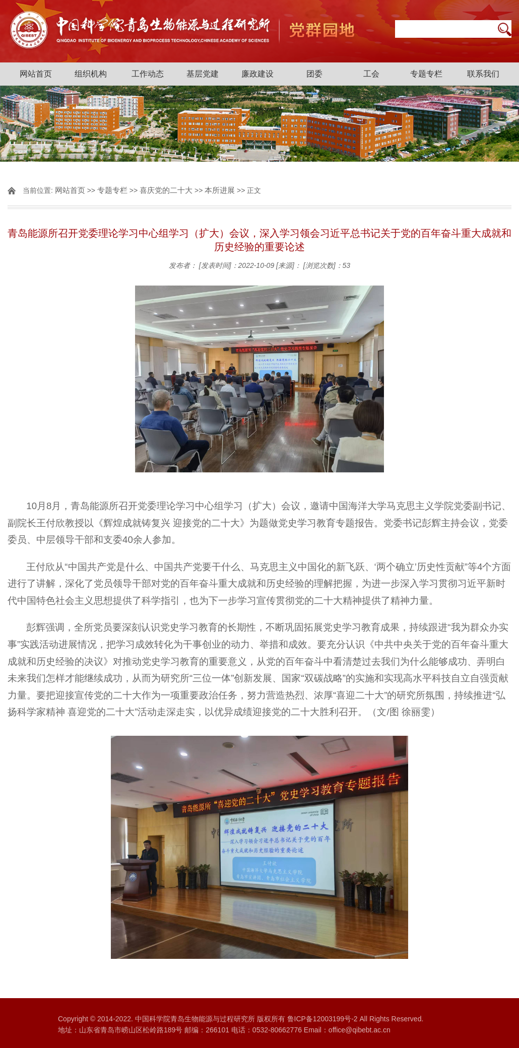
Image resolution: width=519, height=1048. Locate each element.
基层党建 (202, 73)
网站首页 (36, 73)
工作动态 (148, 73)
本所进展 (220, 190)
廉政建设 (257, 73)
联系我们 (483, 73)
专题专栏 (426, 73)
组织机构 (91, 73)
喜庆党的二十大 (166, 190)
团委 (314, 73)
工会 (371, 73)
